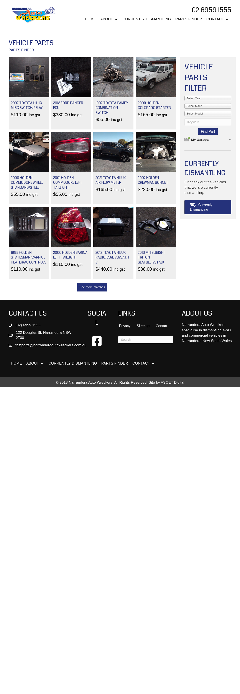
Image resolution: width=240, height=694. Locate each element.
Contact (162, 326)
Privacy (124, 326)
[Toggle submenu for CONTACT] (227, 19)
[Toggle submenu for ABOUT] (116, 19)
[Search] (145, 339)
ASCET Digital (172, 382)
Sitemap (143, 326)
